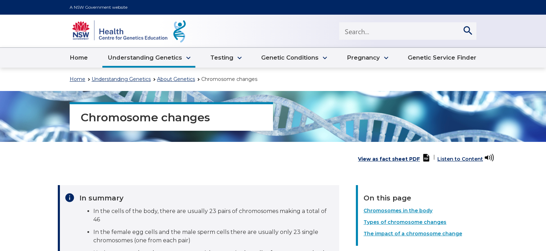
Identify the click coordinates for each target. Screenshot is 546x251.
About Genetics (176, 79)
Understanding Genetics (121, 79)
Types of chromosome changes (405, 222)
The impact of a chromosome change (413, 233)
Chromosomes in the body (398, 210)
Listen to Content (460, 159)
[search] (467, 31)
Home (77, 79)
